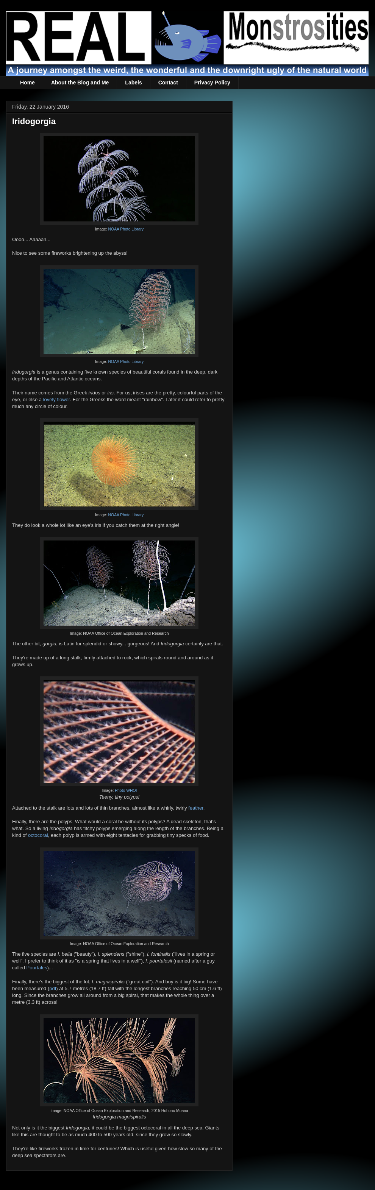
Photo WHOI (126, 790)
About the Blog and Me (80, 82)
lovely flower (56, 399)
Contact (168, 82)
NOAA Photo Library (126, 229)
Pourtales (37, 967)
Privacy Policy (212, 82)
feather (195, 808)
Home (27, 82)
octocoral (38, 835)
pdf (52, 988)
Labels (133, 82)
